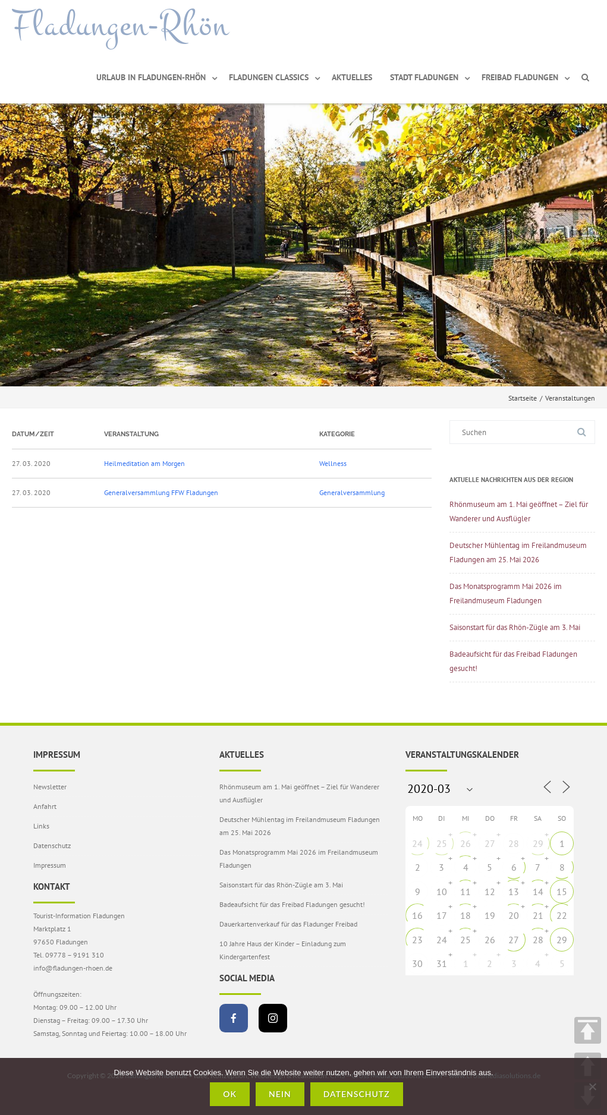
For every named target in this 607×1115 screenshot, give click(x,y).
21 (538, 915)
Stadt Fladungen (424, 77)
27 (490, 843)
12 (490, 891)
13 (513, 891)
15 (561, 891)
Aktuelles (352, 77)
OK (230, 1094)
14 (538, 891)
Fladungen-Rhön (120, 26)
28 (513, 843)
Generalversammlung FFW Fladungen (161, 492)
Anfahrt (44, 806)
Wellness (333, 463)
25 (441, 843)
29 (538, 843)
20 (513, 915)
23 (417, 940)
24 (417, 843)
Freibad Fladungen (520, 77)
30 (417, 963)
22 (561, 915)
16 (417, 915)
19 (490, 915)
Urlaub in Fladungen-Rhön (151, 77)
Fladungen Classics (269, 77)
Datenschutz (52, 845)
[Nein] (592, 1086)
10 (441, 891)
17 (441, 915)
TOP (587, 1030)
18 (465, 915)
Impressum (49, 865)
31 (441, 963)
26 (465, 843)
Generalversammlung (352, 492)
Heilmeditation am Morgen (144, 463)
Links (41, 825)
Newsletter (50, 786)
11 (465, 891)
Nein (280, 1094)
